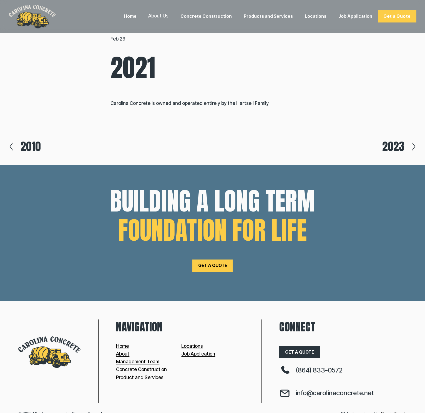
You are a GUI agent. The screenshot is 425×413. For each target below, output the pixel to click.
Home (130, 16)
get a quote (212, 265)
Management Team (137, 361)
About (122, 354)
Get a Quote (397, 16)
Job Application (355, 16)
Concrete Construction (206, 16)
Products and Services (268, 16)
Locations (315, 16)
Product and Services (140, 377)
